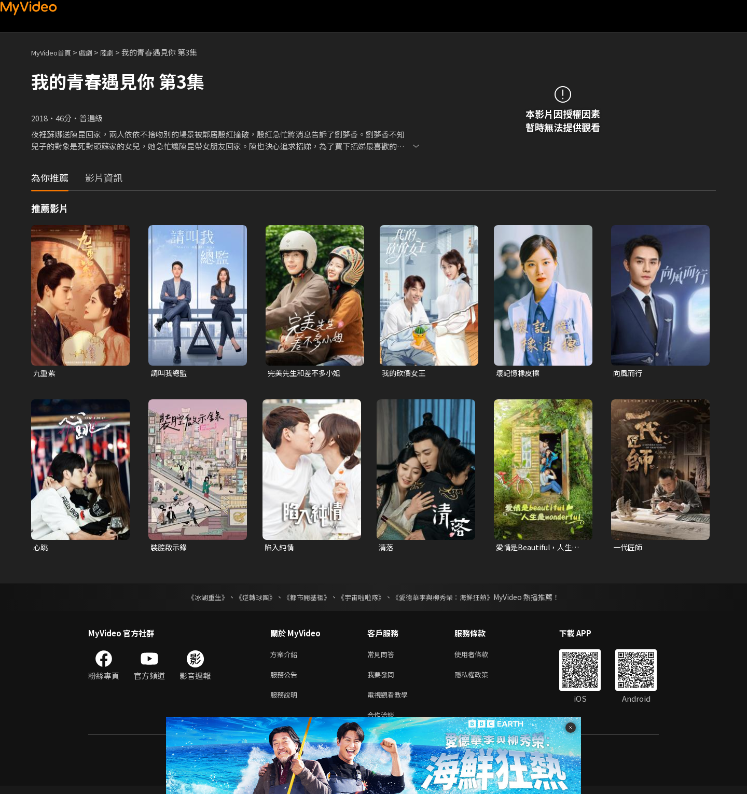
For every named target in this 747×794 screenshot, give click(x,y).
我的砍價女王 (405, 373)
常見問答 (382, 656)
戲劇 (94, 52)
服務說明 (285, 700)
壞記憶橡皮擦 (519, 373)
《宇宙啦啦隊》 (362, 599)
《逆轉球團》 (249, 599)
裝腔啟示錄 (169, 548)
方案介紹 (285, 656)
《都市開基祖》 (304, 599)
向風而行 (628, 373)
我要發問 (382, 678)
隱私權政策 (480, 678)
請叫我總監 (169, 373)
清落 (386, 548)
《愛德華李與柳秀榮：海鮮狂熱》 (449, 599)
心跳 (41, 548)
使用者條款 (480, 656)
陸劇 (117, 52)
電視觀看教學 (390, 700)
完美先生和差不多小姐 (306, 373)
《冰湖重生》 (198, 599)
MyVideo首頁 (54, 52)
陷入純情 (280, 548)
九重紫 (45, 373)
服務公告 (285, 678)
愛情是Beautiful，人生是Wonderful (540, 548)
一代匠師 (628, 548)
